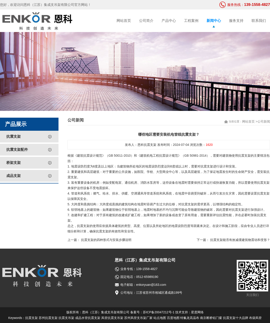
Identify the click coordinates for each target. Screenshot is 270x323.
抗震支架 (13, 136)
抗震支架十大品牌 (235, 318)
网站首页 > (249, 121)
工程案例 (191, 21)
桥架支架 (13, 163)
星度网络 (197, 312)
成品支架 (13, 176)
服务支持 (236, 21)
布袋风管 (255, 318)
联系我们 (259, 21)
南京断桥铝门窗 (211, 318)
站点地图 (159, 318)
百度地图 (173, 318)
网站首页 (124, 21)
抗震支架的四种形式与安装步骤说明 (106, 240)
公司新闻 (263, 121)
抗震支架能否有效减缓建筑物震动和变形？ (240, 240)
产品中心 (169, 21)
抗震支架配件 (17, 149)
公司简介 (146, 21)
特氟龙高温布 (189, 318)
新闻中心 (214, 21)
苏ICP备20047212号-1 (158, 312)
